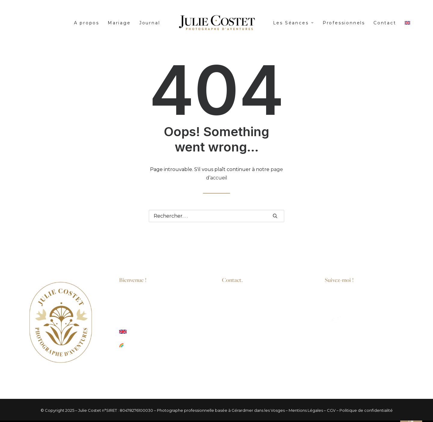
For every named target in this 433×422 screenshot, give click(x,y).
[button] (275, 216)
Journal (149, 23)
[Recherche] (216, 216)
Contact (384, 23)
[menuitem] (86, 23)
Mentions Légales (306, 410)
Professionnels (344, 23)
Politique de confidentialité (366, 410)
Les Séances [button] (293, 23)
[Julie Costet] (216, 23)
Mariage (119, 23)
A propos (86, 23)
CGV (331, 410)
